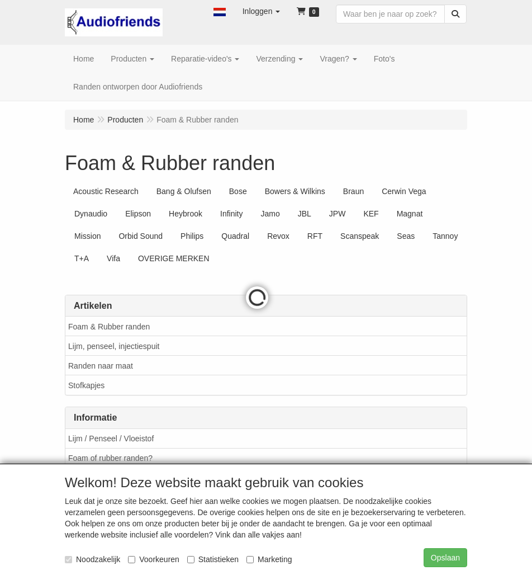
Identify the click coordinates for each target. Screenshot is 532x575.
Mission (87, 236)
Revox (278, 236)
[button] (219, 11)
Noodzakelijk (92, 559)
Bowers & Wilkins (295, 191)
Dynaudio (90, 213)
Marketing (269, 559)
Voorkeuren (153, 559)
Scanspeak (359, 236)
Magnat (410, 213)
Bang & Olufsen (183, 191)
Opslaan (445, 557)
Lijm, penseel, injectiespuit (113, 346)
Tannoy (445, 236)
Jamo (269, 213)
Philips (191, 236)
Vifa (113, 258)
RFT (314, 236)
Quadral (235, 236)
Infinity (231, 213)
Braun (353, 191)
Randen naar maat (100, 365)
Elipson (138, 213)
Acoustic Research (106, 191)
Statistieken (213, 559)
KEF (370, 213)
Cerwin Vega (404, 191)
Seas (406, 236)
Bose (238, 191)
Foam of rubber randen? (110, 458)
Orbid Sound (140, 236)
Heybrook (185, 213)
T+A (81, 258)
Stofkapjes (86, 385)
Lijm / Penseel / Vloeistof (111, 438)
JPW (337, 213)
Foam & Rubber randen (109, 326)
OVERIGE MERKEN (174, 258)
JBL (304, 213)
